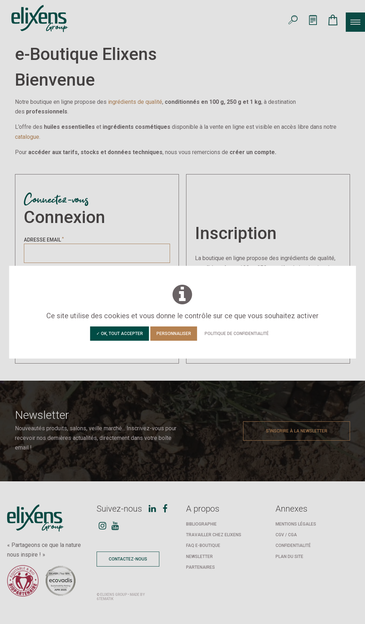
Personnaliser (173, 333)
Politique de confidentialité (237, 333)
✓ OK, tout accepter (119, 333)
